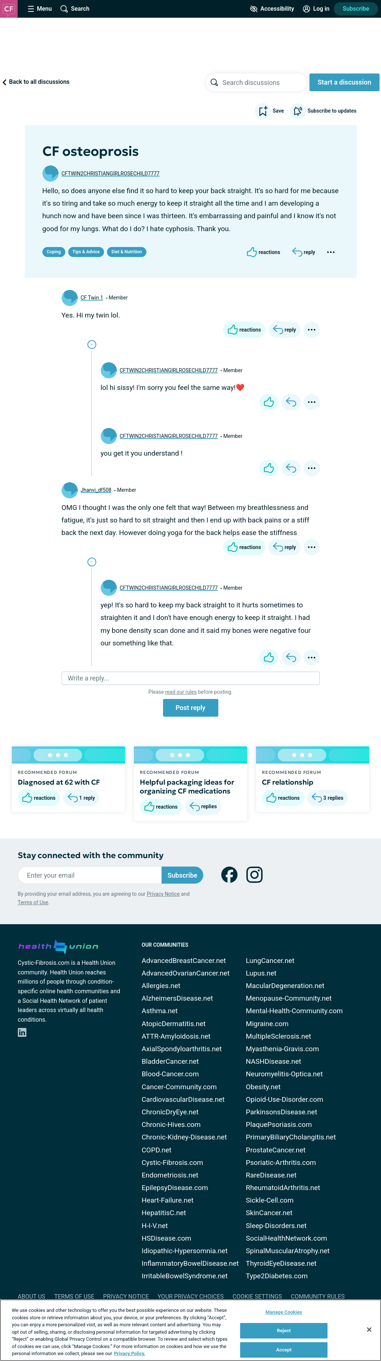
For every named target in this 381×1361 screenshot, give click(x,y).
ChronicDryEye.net (170, 1112)
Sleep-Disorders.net (276, 1225)
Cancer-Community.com (179, 1087)
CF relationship (288, 782)
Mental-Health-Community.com (294, 1011)
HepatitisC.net (164, 1213)
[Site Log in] (316, 9)
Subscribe (356, 8)
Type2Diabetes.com (277, 1276)
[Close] (369, 1329)
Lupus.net (261, 973)
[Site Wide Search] (75, 9)
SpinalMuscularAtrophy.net (288, 1251)
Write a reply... (88, 678)
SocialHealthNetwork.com (286, 1238)
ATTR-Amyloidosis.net (176, 1036)
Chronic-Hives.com (171, 1124)
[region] (190, 1330)
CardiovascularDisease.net (183, 1099)
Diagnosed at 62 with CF (59, 782)
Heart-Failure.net (168, 1200)
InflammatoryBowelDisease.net (190, 1263)
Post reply (190, 708)
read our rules (181, 692)
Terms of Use (33, 902)
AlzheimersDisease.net (177, 998)
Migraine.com (267, 1023)
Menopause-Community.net (289, 998)
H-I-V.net (155, 1225)
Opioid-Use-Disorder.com (284, 1099)
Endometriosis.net (170, 1175)
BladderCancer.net (170, 1061)
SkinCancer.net (269, 1213)
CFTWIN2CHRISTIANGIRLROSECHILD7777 (111, 173)
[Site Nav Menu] (40, 9)
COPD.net (157, 1150)
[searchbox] (264, 82)
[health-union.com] (58, 945)
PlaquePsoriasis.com (279, 1124)
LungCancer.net (270, 960)
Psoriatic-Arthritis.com (281, 1162)
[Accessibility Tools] (272, 9)
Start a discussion (344, 82)
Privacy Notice (163, 894)
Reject (284, 1330)
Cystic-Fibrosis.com (172, 1162)
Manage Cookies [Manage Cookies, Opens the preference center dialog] (284, 1312)
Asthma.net (160, 1011)
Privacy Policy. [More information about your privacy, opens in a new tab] (129, 1353)
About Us (31, 1296)
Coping (54, 251)
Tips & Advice (86, 251)
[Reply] (304, 252)
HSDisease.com (166, 1238)
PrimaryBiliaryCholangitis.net (291, 1137)
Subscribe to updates (323, 111)
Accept (284, 1350)
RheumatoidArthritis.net (283, 1187)
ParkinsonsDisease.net (281, 1112)
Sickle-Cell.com (270, 1200)
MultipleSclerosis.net (278, 1036)
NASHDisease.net (273, 1061)
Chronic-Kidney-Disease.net (184, 1137)
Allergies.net (161, 985)
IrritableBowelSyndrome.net (185, 1276)
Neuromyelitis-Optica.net (284, 1074)
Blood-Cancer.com (170, 1074)
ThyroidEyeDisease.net (281, 1263)
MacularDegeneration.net (285, 985)
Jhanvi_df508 (96, 490)
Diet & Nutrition (126, 251)
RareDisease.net (271, 1175)
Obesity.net (263, 1087)
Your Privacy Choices (190, 1296)
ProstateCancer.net (276, 1150)
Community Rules (318, 1296)
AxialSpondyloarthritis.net (182, 1049)
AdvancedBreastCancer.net (184, 960)
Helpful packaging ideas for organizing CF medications (187, 786)
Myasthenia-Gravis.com (282, 1049)
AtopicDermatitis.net (174, 1023)
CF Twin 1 (92, 298)
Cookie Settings (257, 1296)
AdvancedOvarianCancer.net (185, 973)
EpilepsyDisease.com (175, 1187)
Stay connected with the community (90, 855)
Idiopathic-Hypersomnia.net (185, 1251)
